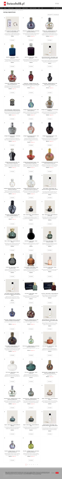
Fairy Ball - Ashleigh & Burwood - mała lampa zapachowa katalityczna (12, 452)
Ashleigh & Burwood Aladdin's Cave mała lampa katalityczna (49, 110)
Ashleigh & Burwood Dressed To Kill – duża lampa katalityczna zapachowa (12, 163)
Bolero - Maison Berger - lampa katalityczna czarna (31, 215)
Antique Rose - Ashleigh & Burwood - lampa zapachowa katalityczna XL (12, 84)
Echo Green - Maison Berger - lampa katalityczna (31, 373)
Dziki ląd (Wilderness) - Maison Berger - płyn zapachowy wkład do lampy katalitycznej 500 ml (50, 321)
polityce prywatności (29, 473)
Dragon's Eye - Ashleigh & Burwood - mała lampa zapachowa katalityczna (31, 320)
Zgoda (57, 472)
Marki (39, 8)
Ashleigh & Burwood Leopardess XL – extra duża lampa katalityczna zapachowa (50, 163)
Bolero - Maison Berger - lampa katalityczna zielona (12, 242)
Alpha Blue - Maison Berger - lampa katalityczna (12, 58)
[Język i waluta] (58, 8)
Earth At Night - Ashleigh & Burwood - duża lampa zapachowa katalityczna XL (12, 347)
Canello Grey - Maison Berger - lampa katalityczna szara (12, 268)
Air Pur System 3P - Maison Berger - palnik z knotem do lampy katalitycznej (12, 32)
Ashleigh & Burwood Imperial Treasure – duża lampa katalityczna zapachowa (31, 163)
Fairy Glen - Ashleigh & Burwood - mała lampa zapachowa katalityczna (31, 452)
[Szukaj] (53, 8)
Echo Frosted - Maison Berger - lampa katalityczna (12, 373)
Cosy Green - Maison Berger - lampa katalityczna (31, 294)
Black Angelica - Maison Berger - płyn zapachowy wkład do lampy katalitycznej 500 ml (50, 189)
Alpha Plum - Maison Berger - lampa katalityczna (31, 58)
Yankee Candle (18, 8)
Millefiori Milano (25, 8)
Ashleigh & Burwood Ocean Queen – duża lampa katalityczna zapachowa (12, 189)
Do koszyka (12, 40)
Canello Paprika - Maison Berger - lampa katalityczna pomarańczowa (31, 268)
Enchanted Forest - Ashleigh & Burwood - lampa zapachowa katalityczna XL (12, 399)
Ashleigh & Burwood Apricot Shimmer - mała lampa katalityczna (31, 137)
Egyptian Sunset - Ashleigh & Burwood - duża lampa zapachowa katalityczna (49, 373)
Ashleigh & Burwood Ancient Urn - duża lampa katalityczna (12, 137)
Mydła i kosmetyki (33, 8)
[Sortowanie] (55, 15)
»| (37, 464)
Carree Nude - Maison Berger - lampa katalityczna (49, 268)
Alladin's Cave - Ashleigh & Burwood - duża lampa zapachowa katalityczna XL (49, 32)
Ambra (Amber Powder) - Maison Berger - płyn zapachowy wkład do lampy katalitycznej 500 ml (50, 58)
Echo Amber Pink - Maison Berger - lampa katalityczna (50, 347)
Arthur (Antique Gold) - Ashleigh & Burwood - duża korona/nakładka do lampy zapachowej (12, 110)
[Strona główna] (14, 3)
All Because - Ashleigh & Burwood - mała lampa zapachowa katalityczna (31, 32)
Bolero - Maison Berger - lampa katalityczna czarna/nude (49, 215)
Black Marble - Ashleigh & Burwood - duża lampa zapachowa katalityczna (12, 215)
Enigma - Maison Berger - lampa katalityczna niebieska (12, 425)
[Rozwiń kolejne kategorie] (42, 8)
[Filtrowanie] (49, 15)
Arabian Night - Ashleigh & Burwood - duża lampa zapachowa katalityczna (49, 84)
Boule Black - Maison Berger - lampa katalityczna (31, 242)
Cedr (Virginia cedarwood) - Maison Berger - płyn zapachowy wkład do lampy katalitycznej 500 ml (12, 294)
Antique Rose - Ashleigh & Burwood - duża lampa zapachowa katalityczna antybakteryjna (31, 84)
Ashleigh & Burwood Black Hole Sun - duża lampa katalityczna (49, 137)
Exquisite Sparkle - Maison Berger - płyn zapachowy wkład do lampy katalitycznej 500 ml (50, 426)
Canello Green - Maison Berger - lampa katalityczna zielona (49, 242)
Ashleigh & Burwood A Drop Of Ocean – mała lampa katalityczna (31, 110)
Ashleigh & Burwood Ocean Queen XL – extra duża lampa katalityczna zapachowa (31, 189)
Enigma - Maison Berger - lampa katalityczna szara (31, 425)
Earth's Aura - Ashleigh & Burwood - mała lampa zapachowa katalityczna (31, 347)
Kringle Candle (10, 8)
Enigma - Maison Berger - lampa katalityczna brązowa (50, 399)
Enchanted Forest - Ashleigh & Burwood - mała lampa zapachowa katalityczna (31, 399)
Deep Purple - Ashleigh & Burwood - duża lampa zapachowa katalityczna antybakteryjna (12, 320)
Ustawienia (53, 472)
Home (5, 8)
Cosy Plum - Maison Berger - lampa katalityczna (49, 293)
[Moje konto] (56, 8)
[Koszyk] (55, 8)
